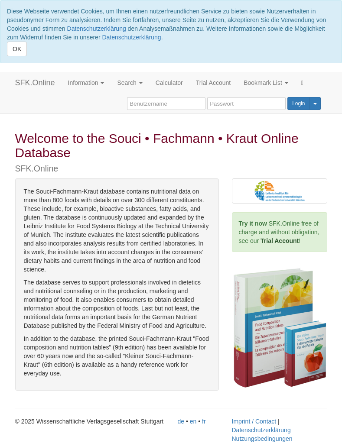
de (181, 421)
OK (17, 48)
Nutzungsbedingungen (262, 438)
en (193, 421)
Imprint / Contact (254, 421)
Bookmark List (266, 82)
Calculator (169, 82)
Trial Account (213, 82)
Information (86, 82)
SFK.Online (35, 82)
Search (129, 82)
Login (298, 103)
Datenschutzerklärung (96, 28)
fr (204, 421)
